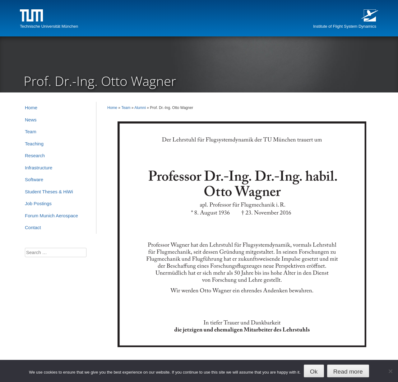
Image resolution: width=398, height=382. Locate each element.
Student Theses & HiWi (49, 191)
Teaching (34, 143)
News (31, 119)
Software (34, 179)
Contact (33, 227)
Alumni (140, 108)
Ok (314, 371)
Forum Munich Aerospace (51, 215)
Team (125, 108)
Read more (348, 371)
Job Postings (38, 203)
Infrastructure (38, 167)
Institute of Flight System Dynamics (344, 26)
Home (112, 108)
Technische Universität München (49, 26)
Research (35, 155)
